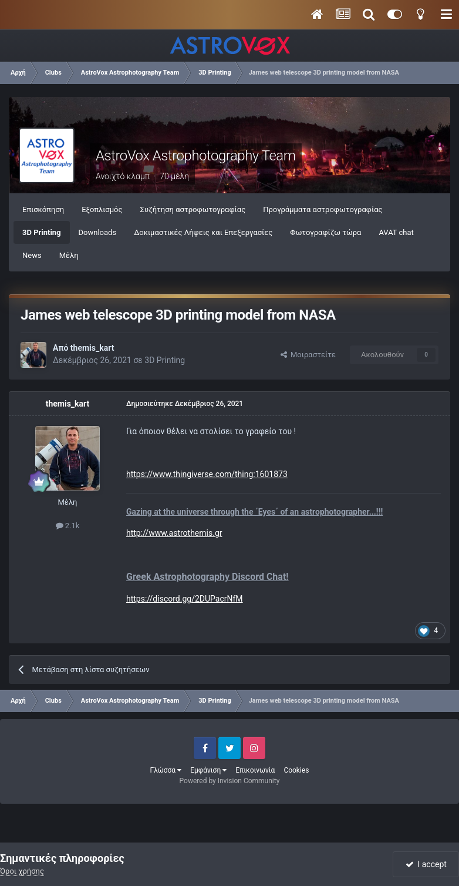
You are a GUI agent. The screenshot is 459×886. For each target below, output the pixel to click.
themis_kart (92, 348)
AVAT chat (396, 232)
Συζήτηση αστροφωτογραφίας (193, 209)
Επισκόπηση (43, 209)
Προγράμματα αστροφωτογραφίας (322, 209)
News (32, 255)
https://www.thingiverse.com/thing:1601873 (207, 474)
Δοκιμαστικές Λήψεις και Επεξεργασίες (203, 232)
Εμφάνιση (208, 770)
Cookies (296, 770)
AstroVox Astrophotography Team (196, 155)
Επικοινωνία (255, 770)
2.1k (68, 525)
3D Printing (41, 232)
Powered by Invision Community (230, 781)
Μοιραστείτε (308, 354)
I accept (426, 864)
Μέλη (69, 255)
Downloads (98, 232)
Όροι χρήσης (22, 871)
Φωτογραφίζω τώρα (325, 232)
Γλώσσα (166, 770)
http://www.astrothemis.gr (174, 533)
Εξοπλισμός (102, 209)
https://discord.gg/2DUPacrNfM (184, 598)
